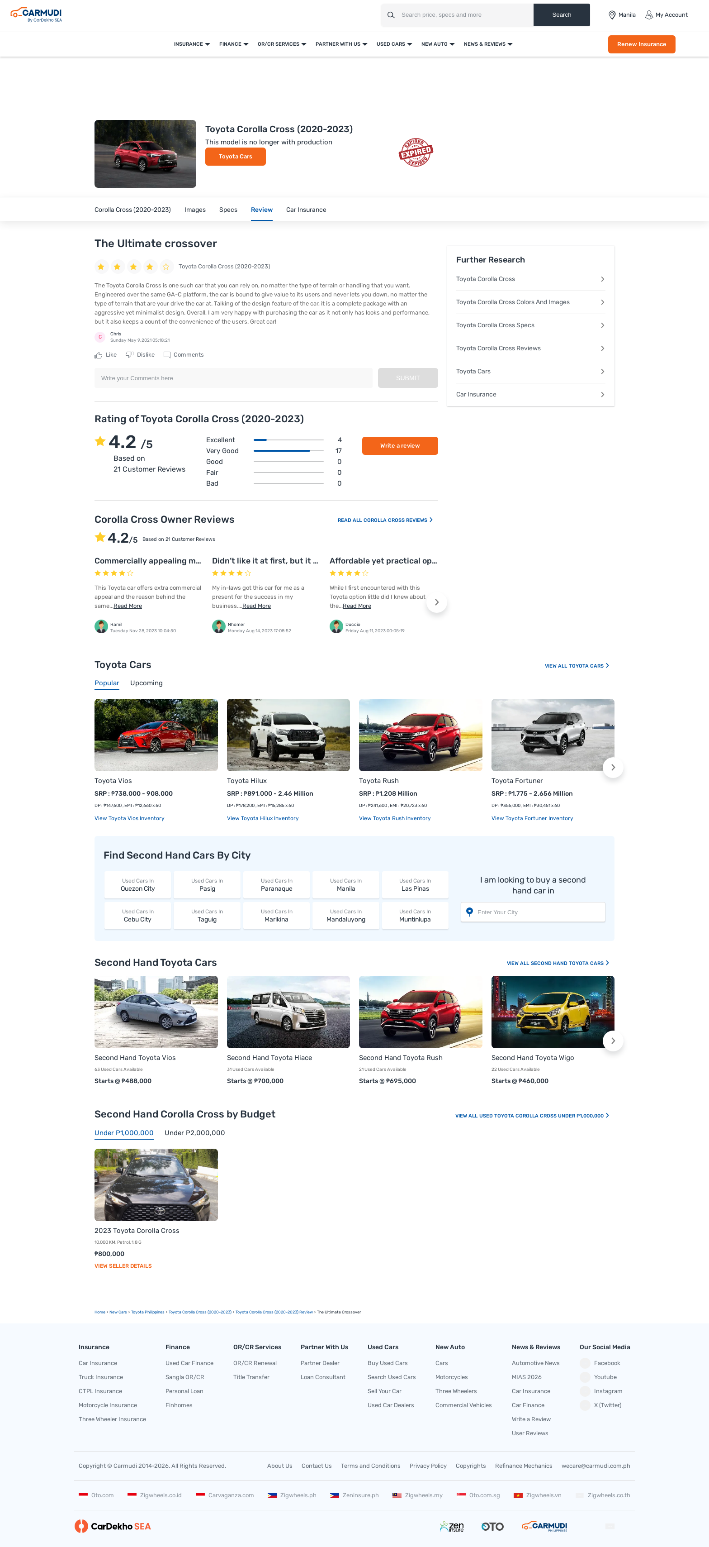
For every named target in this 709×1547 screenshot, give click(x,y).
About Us (280, 1465)
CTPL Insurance (100, 1391)
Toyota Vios (113, 781)
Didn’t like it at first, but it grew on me (284, 560)
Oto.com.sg (478, 1495)
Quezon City (138, 885)
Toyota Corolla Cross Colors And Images (530, 302)
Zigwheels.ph (292, 1495)
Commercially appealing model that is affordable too (194, 560)
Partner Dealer (320, 1363)
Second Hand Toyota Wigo (533, 1058)
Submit (408, 378)
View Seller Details (123, 1266)
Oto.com (96, 1495)
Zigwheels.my (417, 1495)
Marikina (276, 915)
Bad (274, 483)
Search (561, 14)
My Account (666, 14)
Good (274, 461)
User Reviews (530, 1433)
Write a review (400, 445)
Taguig (207, 915)
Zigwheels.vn (538, 1495)
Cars (441, 1363)
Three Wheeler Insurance (112, 1419)
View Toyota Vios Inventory (130, 818)
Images (195, 210)
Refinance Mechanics (524, 1465)
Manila (346, 885)
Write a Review (531, 1419)
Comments (184, 354)
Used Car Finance (189, 1363)
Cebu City (138, 915)
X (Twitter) (600, 1405)
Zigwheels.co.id (155, 1495)
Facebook (600, 1363)
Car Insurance (306, 210)
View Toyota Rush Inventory (395, 818)
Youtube (598, 1377)
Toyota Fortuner (517, 781)
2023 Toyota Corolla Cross (137, 1231)
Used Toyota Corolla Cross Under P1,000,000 (544, 1116)
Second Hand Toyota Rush (401, 1058)
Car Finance (528, 1405)
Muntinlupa (415, 915)
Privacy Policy (428, 1465)
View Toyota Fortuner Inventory (532, 818)
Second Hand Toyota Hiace (269, 1058)
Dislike (140, 354)
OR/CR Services (278, 44)
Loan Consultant (323, 1377)
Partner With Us (338, 44)
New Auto (434, 44)
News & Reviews (485, 44)
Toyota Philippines (148, 1312)
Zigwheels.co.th (602, 1495)
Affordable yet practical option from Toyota (412, 560)
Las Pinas (415, 885)
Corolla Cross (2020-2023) (133, 210)
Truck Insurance (101, 1377)
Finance (230, 44)
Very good (274, 451)
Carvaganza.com (225, 1495)
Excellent (274, 440)
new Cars (118, 1312)
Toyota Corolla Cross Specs (530, 325)
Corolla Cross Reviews (399, 520)
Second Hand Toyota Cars (570, 963)
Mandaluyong (346, 915)
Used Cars (391, 44)
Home (100, 1312)
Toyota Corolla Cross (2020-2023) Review (274, 1312)
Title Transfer (251, 1377)
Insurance (188, 44)
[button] (436, 602)
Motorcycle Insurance (108, 1405)
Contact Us (317, 1465)
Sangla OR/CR (184, 1377)
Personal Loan (184, 1391)
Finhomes (179, 1405)
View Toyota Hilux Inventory (263, 818)
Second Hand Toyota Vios (135, 1058)
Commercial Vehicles (463, 1405)
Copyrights (471, 1465)
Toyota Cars (235, 156)
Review (262, 210)
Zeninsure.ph (354, 1495)
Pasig (207, 885)
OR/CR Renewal (255, 1363)
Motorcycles (451, 1377)
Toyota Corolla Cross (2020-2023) (200, 1312)
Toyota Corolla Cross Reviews (530, 348)
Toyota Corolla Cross (530, 279)
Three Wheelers (456, 1391)
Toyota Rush (379, 781)
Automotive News (536, 1363)
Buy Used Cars (388, 1363)
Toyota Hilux (247, 781)
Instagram (601, 1391)
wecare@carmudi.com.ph (596, 1465)
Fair (274, 472)
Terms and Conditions (371, 1465)
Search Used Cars (392, 1377)
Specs (228, 210)
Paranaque (276, 885)
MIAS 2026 (527, 1377)
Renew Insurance (641, 44)
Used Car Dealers (391, 1405)
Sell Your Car (385, 1391)
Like (106, 354)
